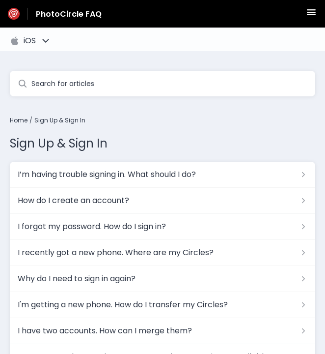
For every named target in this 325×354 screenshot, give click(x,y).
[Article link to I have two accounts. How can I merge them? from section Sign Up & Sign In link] (162, 331)
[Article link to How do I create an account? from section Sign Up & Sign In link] (162, 200)
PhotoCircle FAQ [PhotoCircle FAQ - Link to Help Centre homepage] (69, 14)
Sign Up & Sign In (59, 120)
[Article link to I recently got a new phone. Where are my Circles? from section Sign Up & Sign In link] (162, 253)
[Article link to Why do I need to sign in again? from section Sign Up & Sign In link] (162, 279)
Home (18, 120)
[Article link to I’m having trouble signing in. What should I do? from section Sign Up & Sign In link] (162, 174)
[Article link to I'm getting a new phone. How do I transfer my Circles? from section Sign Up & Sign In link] (162, 305)
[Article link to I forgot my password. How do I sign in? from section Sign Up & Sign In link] (162, 227)
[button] (311, 15)
